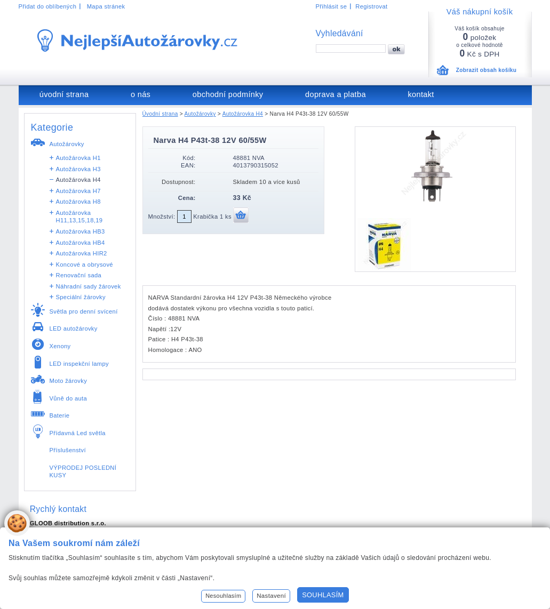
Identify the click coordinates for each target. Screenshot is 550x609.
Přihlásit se (331, 6)
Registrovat (371, 6)
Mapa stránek (106, 6)
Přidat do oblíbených (48, 6)
